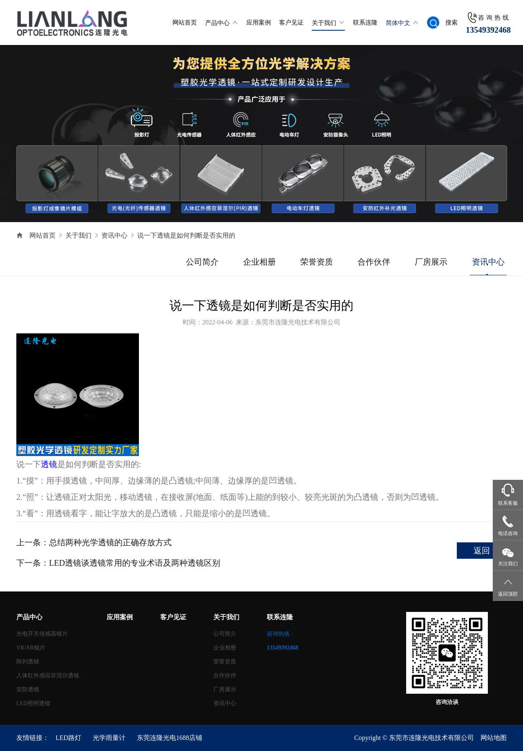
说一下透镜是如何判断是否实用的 (186, 235)
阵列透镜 (27, 662)
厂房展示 (431, 261)
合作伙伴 (374, 261)
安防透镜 (27, 689)
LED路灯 (68, 737)
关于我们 (324, 23)
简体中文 (398, 23)
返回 (482, 550)
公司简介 (202, 261)
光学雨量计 (109, 737)
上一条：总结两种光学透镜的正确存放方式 (94, 542)
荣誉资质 (316, 261)
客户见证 (291, 22)
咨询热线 (494, 17)
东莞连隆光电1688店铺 (169, 737)
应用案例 (258, 22)
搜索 (451, 22)
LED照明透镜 (33, 703)
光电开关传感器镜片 (42, 634)
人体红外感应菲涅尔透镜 (47, 675)
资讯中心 (114, 235)
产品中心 (217, 23)
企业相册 (259, 261)
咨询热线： (282, 641)
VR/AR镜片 (30, 648)
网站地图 (494, 737)
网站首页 (184, 22)
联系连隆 (365, 22)
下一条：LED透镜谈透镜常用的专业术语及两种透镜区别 (118, 562)
